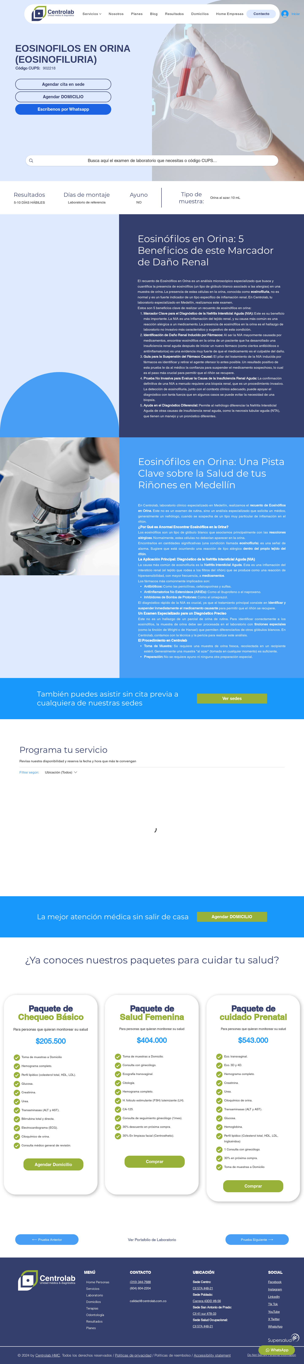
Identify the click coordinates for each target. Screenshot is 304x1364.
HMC (56, 1355)
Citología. (129, 1082)
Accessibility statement (212, 1355)
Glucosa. (27, 1083)
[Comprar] (155, 1162)
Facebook (275, 1282)
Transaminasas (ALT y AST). (41, 1110)
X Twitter (274, 1319)
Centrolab (43, 1355)
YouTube (274, 1312)
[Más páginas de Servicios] (100, 14)
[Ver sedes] (232, 699)
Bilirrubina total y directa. (38, 1118)
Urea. (25, 1101)
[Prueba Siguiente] (257, 1239)
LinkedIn (274, 1297)
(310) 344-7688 (140, 1282)
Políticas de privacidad (133, 1355)
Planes (91, 1328)
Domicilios (93, 1302)
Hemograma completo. (37, 1066)
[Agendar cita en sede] (63, 84)
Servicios (92, 1289)
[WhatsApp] (276, 1350)
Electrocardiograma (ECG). (40, 1127)
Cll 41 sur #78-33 (204, 1313)
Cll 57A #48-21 (203, 1288)
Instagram (275, 1289)
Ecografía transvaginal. (138, 1074)
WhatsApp (275, 1326)
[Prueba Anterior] (47, 1239)
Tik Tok (273, 1304)
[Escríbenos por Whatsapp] (63, 109)
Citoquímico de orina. (36, 1136)
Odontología (95, 1315)
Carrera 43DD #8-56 (207, 1301)
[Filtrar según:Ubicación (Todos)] (61, 772)
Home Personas (97, 1282)
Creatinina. (29, 1092)
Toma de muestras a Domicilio (42, 1057)
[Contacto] (261, 14)
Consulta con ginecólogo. (139, 1065)
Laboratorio (94, 1295)
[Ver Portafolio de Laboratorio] (152, 1240)
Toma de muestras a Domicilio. (143, 1056)
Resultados (94, 1321)
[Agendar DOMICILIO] (63, 96)
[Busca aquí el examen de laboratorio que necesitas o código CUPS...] (152, 160)
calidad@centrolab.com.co (148, 1301)
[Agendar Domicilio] (53, 1164)
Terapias (92, 1308)
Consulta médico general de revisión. (46, 1145)
